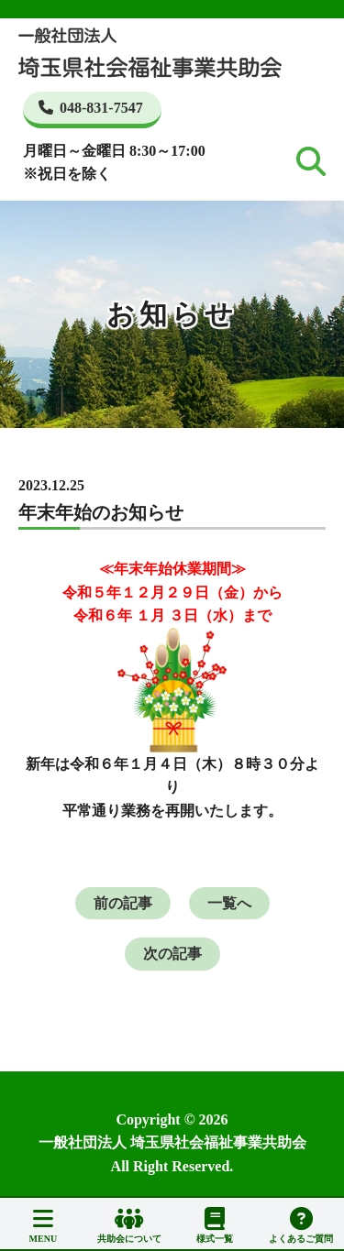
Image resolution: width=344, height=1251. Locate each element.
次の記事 (172, 953)
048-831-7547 (91, 107)
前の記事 (123, 903)
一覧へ (229, 903)
